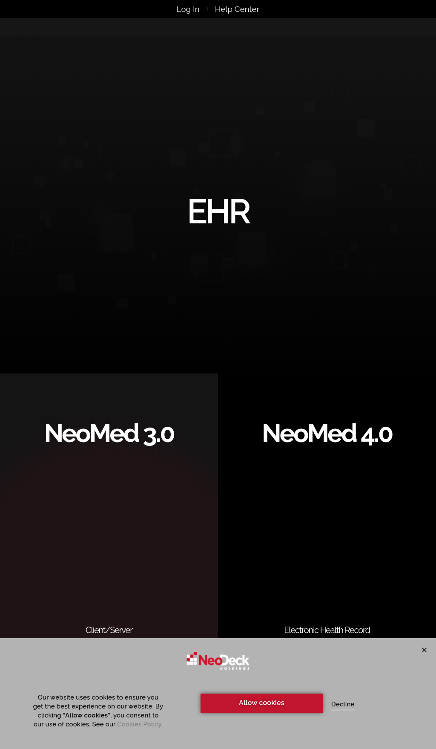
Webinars (221, 40)
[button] (424, 650)
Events (268, 40)
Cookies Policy (139, 724)
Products (167, 40)
